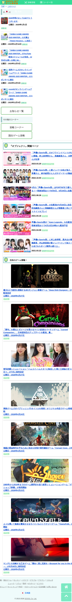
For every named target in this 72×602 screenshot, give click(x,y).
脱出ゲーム (7, 580)
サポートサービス (31, 587)
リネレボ (49, 580)
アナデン (41, 580)
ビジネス (40, 583)
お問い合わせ (52, 587)
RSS (20, 587)
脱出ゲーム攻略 (16, 135)
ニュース (11, 583)
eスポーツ (31, 583)
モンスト (16, 580)
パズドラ (25, 580)
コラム (18, 583)
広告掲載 (42, 587)
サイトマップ (12, 587)
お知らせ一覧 (17, 111)
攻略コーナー (17, 127)
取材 (24, 583)
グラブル (33, 580)
